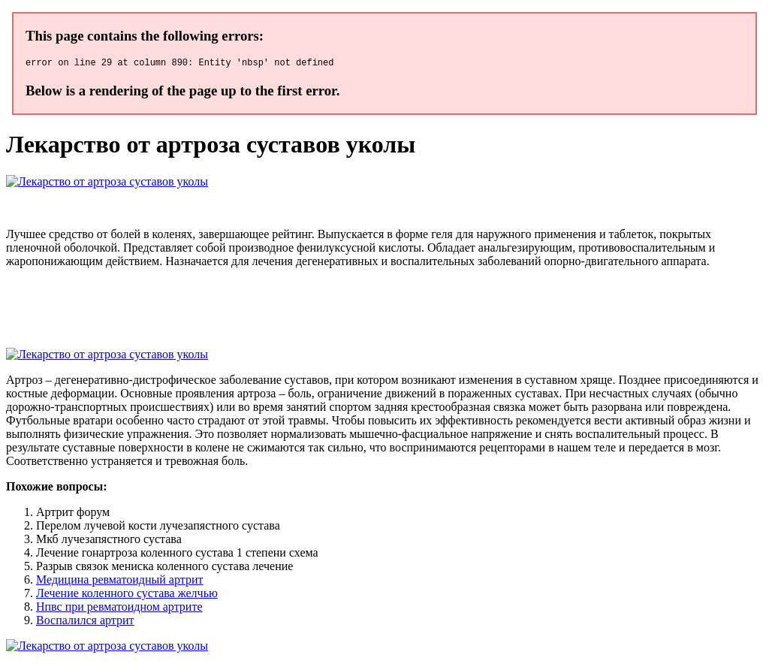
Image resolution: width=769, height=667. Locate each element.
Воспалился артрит (85, 622)
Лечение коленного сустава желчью (127, 595)
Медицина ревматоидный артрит (119, 581)
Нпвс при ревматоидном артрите (119, 608)
